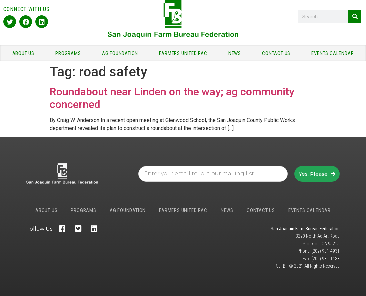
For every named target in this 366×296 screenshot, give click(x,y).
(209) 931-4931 (325, 251)
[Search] (354, 16)
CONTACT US (278, 53)
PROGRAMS (69, 53)
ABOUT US (25, 53)
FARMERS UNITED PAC (184, 53)
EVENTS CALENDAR (332, 53)
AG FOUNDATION (121, 53)
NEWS (236, 53)
